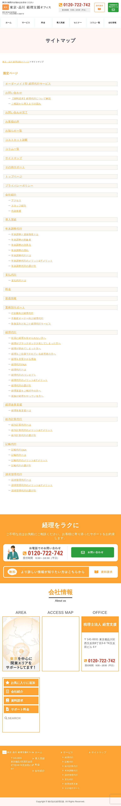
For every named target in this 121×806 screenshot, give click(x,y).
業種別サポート (15, 307)
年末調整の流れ (20, 250)
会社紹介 (10, 194)
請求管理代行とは (21, 480)
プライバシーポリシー (19, 185)
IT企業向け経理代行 (22, 313)
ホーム (38, 752)
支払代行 (10, 274)
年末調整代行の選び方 (23, 266)
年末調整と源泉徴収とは (24, 234)
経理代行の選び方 (21, 385)
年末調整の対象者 (21, 239)
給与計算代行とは (21, 424)
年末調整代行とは (21, 255)
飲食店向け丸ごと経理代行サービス (31, 323)
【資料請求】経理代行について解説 (31, 98)
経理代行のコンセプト (23, 375)
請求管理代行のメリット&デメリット (32, 485)
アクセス (16, 200)
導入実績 (10, 219)
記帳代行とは (18, 455)
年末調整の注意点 (21, 245)
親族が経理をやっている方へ (27, 396)
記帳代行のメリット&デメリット (29, 460)
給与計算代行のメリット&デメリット (32, 430)
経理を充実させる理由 (23, 359)
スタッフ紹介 (18, 205)
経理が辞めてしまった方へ (26, 348)
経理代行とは (18, 369)
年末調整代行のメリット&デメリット (32, 260)
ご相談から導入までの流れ (26, 103)
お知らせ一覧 (13, 130)
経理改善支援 (13, 404)
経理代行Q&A (19, 364)
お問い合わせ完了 (16, 112)
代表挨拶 (16, 211)
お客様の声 (12, 121)
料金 (8, 289)
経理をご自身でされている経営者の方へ (33, 354)
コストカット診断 (16, 139)
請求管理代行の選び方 (23, 490)
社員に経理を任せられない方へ (28, 338)
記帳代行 (10, 444)
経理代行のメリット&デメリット (29, 380)
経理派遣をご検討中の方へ (26, 390)
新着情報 (10, 298)
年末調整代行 (13, 228)
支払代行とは (18, 280)
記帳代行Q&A (19, 449)
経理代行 (10, 332)
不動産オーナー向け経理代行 (27, 318)
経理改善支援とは (21, 410)
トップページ (13, 176)
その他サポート (15, 167)
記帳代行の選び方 (21, 465)
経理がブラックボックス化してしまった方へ (36, 343)
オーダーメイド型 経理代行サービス (28, 83)
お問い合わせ (13, 92)
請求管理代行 (13, 474)
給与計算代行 (13, 419)
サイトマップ (13, 158)
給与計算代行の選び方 (23, 435)
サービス (68, 752)
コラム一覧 (12, 148)
